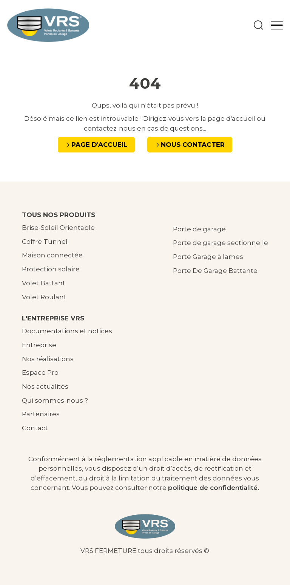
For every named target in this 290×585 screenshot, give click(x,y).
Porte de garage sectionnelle (220, 242)
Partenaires (41, 414)
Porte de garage (199, 229)
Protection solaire (51, 269)
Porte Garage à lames (208, 256)
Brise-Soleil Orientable (58, 227)
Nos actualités (45, 386)
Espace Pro (40, 372)
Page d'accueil (99, 144)
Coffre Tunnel (45, 241)
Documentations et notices (67, 331)
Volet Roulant (44, 297)
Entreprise (39, 345)
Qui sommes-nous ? (55, 400)
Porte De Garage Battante (215, 270)
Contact (35, 428)
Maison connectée (52, 255)
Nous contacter (193, 144)
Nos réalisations (48, 359)
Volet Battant (43, 283)
